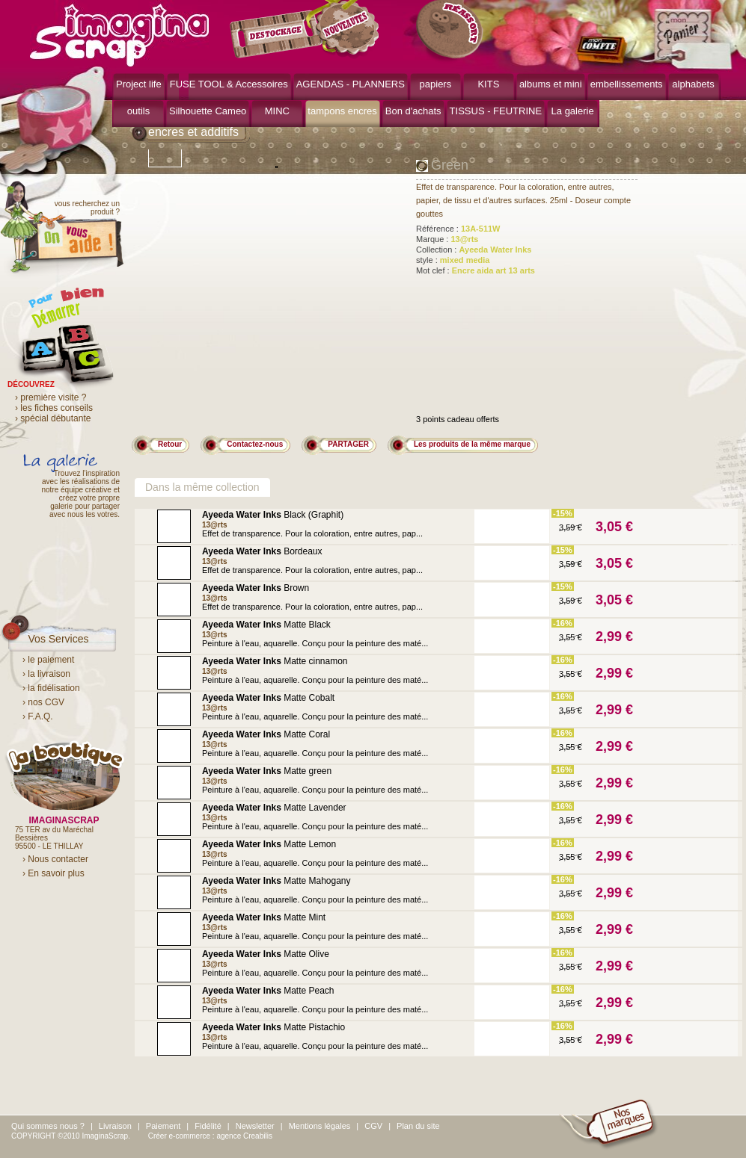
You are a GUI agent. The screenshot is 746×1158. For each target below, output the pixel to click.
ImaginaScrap (119, 33)
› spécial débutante (53, 418)
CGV (373, 1125)
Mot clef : (475, 270)
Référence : (458, 228)
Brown (255, 588)
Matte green (266, 771)
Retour (170, 444)
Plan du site (418, 1125)
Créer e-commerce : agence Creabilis (210, 1136)
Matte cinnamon (275, 661)
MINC (277, 111)
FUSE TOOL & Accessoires (229, 84)
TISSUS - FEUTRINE (496, 111)
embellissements (626, 84)
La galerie (572, 111)
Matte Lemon (269, 844)
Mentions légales (320, 1125)
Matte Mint (263, 917)
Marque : (447, 239)
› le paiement (48, 659)
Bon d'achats (413, 111)
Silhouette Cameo (207, 111)
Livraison (115, 1125)
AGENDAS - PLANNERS (350, 84)
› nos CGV (43, 702)
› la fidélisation (51, 688)
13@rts (214, 525)
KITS (488, 84)
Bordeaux (262, 551)
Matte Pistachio (273, 1027)
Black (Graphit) (272, 515)
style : (452, 260)
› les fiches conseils (54, 408)
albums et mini (550, 84)
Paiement (163, 1125)
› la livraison (46, 674)
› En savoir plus (53, 873)
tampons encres (342, 111)
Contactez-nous (255, 444)
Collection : (474, 249)
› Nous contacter (55, 859)
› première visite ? (50, 397)
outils (138, 111)
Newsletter (255, 1125)
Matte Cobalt (268, 698)
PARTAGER (348, 444)
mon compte (604, 50)
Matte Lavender (274, 807)
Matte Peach (268, 990)
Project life (139, 84)
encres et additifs (193, 132)
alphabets (693, 84)
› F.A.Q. (37, 716)
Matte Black (266, 624)
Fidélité (208, 1125)
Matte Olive (265, 954)
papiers (436, 84)
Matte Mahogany (276, 881)
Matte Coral (266, 734)
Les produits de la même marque (472, 444)
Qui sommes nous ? (48, 1125)
